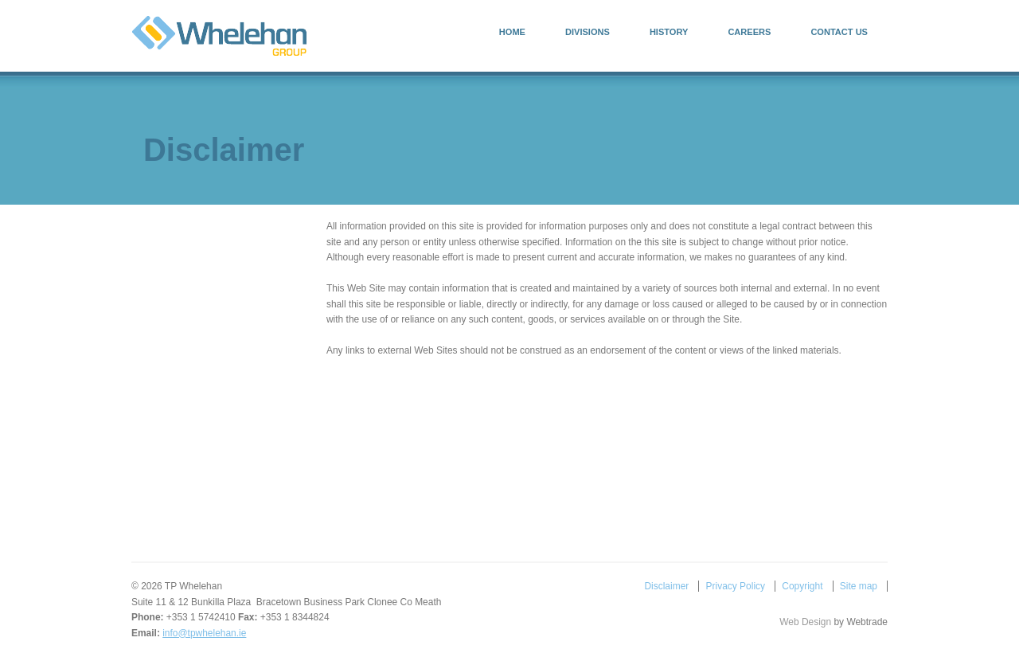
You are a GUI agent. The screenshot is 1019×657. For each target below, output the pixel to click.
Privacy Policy (735, 586)
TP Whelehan (219, 36)
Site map (858, 586)
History (669, 32)
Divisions (587, 32)
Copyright (802, 586)
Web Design (805, 622)
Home (512, 32)
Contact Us (839, 32)
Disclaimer (666, 586)
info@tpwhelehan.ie (204, 633)
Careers (749, 32)
